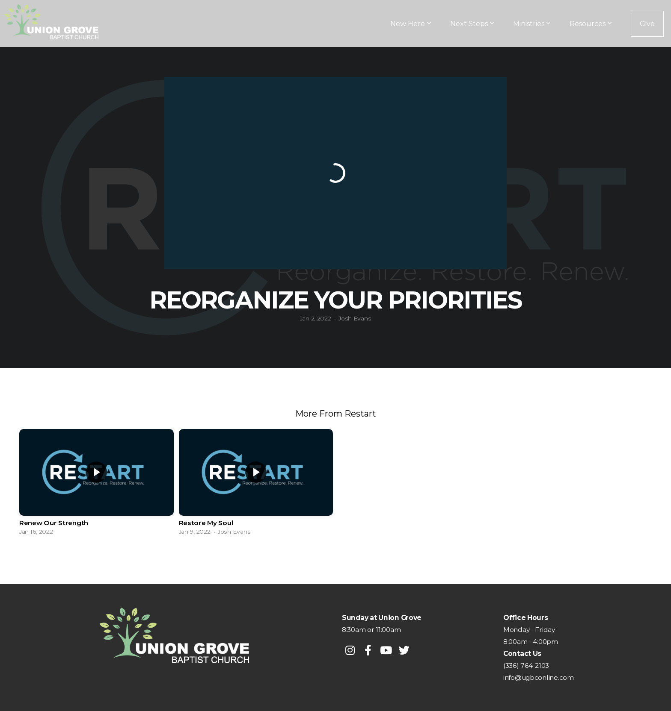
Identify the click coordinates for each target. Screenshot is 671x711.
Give (647, 24)
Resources (591, 24)
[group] (96, 484)
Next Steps (472, 24)
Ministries (532, 24)
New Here (410, 24)
